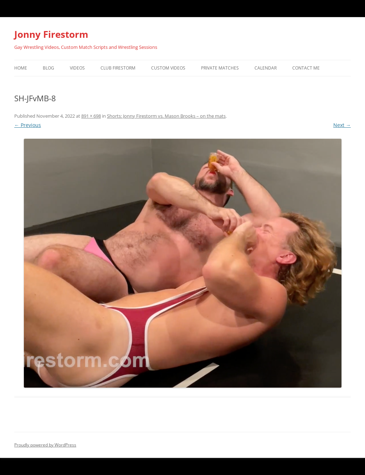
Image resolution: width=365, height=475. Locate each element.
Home (20, 68)
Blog (48, 68)
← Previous (27, 125)
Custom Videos (168, 68)
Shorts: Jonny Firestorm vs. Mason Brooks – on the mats (166, 116)
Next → (342, 125)
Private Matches (220, 68)
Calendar (266, 68)
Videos (77, 68)
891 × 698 (91, 116)
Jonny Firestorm (51, 34)
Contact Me (306, 68)
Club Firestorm (118, 68)
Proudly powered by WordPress (45, 445)
